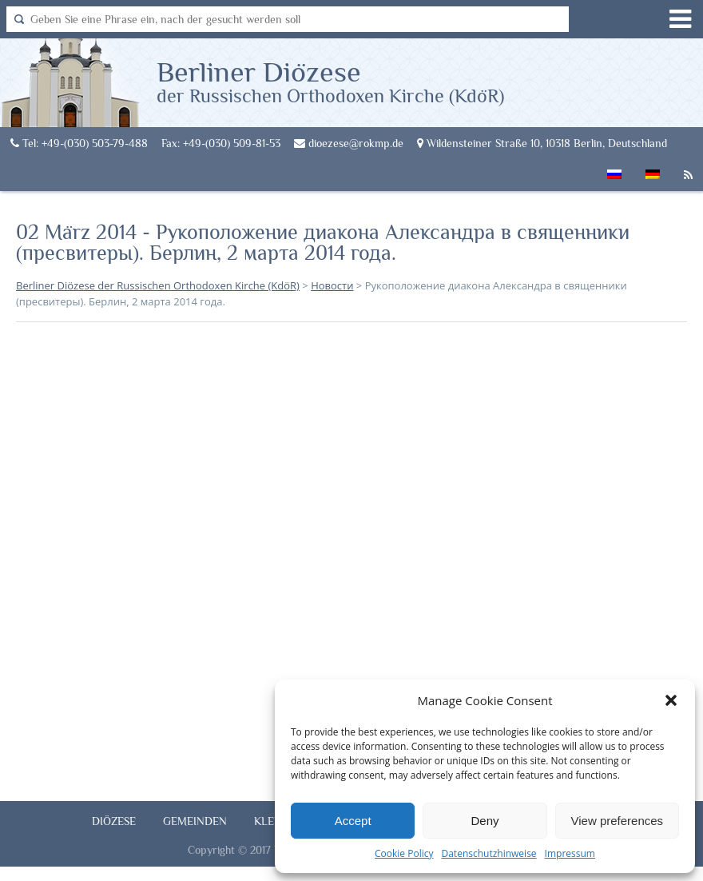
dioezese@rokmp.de (348, 143)
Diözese (114, 821)
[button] (671, 700)
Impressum (570, 853)
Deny (484, 820)
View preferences (617, 820)
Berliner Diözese (330, 81)
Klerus (274, 821)
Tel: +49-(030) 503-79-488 (79, 143)
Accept (353, 820)
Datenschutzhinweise (488, 853)
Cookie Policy (404, 853)
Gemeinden (195, 821)
